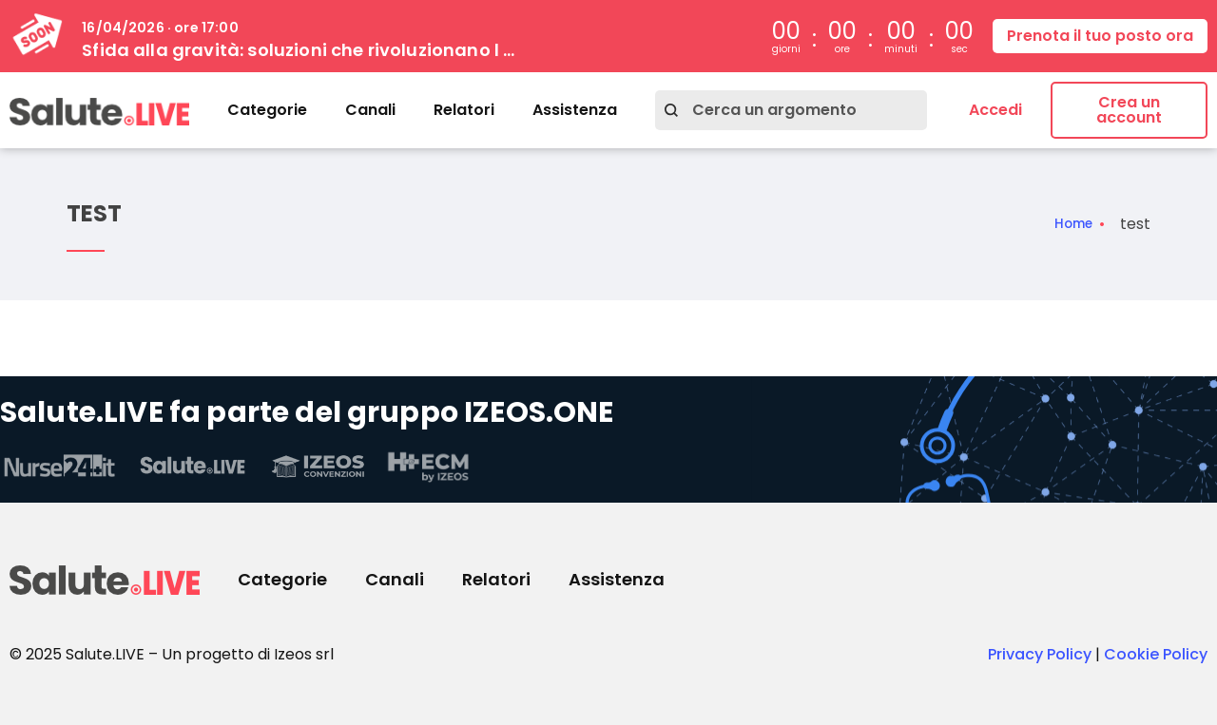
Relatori (464, 110)
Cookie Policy (1155, 654)
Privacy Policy (1039, 654)
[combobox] (791, 110)
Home (1068, 224)
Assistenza (574, 110)
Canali (370, 110)
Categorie (267, 110)
